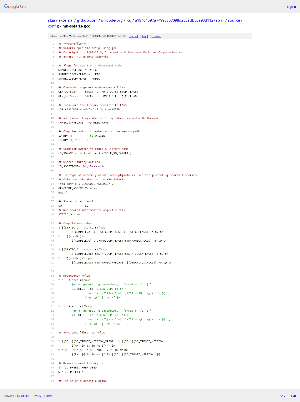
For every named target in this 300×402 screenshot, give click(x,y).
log (144, 36)
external (66, 20)
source (234, 20)
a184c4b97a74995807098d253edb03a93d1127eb (177, 20)
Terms (48, 396)
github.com (87, 20)
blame (156, 36)
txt (282, 395)
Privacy (36, 396)
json (292, 395)
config (53, 26)
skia (51, 20)
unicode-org (112, 20)
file (133, 36)
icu (128, 20)
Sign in (291, 7)
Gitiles (25, 396)
